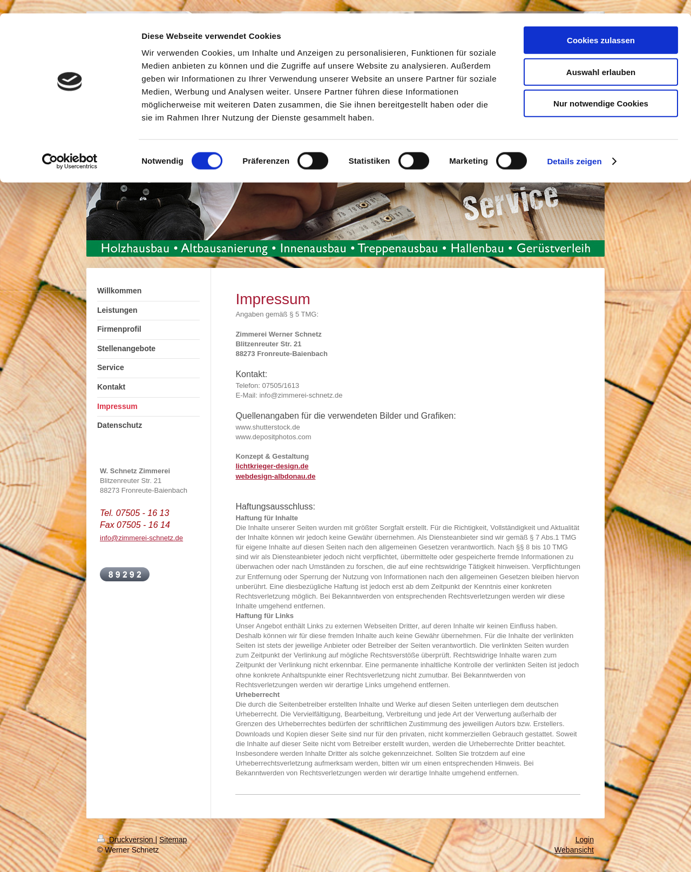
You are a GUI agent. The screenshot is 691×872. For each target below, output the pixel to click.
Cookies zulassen (601, 26)
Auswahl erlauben (600, 58)
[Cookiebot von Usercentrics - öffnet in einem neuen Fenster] (70, 148)
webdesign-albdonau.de (275, 476)
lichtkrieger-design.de (271, 466)
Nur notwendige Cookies (600, 90)
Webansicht (574, 850)
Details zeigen (574, 147)
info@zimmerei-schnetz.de (141, 538)
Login (584, 839)
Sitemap (173, 839)
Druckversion (126, 839)
